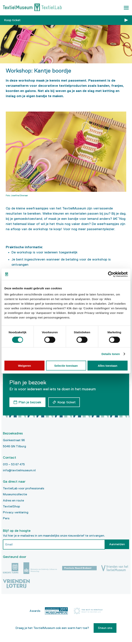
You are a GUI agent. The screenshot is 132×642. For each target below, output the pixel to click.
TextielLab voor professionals (23, 488)
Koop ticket (12, 20)
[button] (126, 7)
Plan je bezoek (30, 402)
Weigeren (24, 365)
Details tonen (110, 354)
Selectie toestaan (66, 365)
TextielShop (11, 506)
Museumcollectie (15, 494)
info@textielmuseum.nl (19, 470)
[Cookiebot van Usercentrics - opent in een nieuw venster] (111, 274)
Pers (6, 518)
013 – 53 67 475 (14, 464)
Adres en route (13, 500)
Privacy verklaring (15, 512)
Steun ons (105, 628)
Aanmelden (117, 544)
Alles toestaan (107, 365)
